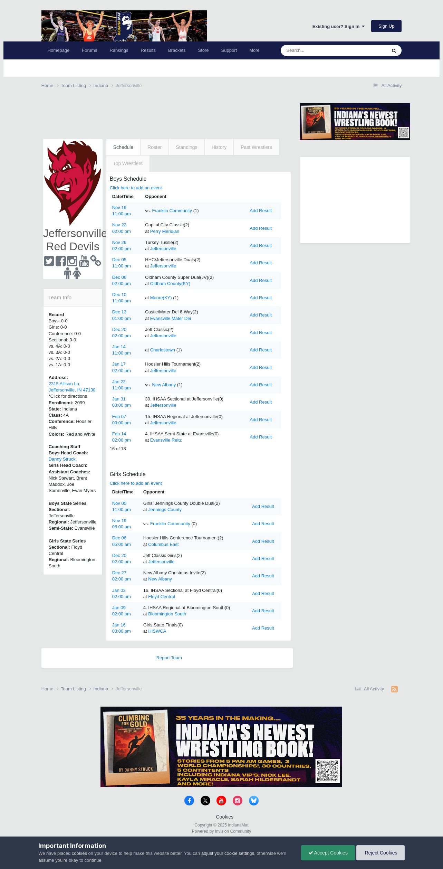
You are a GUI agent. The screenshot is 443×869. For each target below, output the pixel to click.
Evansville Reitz (166, 440)
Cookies (225, 817)
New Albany (164, 384)
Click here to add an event (136, 187)
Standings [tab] (186, 147)
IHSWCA (157, 631)
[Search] (317, 50)
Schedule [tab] (123, 147)
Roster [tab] (154, 147)
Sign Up (386, 26)
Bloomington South (167, 613)
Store (203, 50)
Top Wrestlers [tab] (128, 163)
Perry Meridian (165, 231)
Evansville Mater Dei (170, 318)
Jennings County (165, 509)
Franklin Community (172, 210)
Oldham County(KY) (170, 283)
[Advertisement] (167, 114)
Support (229, 50)
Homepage (59, 50)
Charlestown (162, 349)
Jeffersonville (163, 248)
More (254, 50)
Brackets (177, 50)
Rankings (118, 50)
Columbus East (163, 544)
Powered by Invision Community (221, 831)
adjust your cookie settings (227, 853)
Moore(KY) (161, 297)
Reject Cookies (380, 853)
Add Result (261, 210)
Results (148, 50)
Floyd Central (161, 596)
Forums (89, 50)
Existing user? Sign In (338, 26)
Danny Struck (62, 459)
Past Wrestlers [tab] (256, 147)
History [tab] (219, 147)
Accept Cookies (328, 853)
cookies (79, 853)
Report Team (169, 657)
